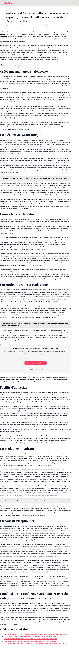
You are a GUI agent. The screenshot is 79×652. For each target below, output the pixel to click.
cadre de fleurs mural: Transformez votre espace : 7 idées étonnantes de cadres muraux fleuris (35, 634)
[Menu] (74, 3)
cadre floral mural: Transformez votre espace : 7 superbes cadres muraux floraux (30, 639)
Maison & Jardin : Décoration (44, 26)
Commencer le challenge (35, 363)
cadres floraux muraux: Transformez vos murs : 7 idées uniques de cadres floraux (31, 636)
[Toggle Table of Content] (19, 65)
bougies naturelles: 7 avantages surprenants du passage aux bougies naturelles (30, 641)
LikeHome (9, 3)
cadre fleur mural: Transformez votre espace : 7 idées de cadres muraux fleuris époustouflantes (35, 643)
